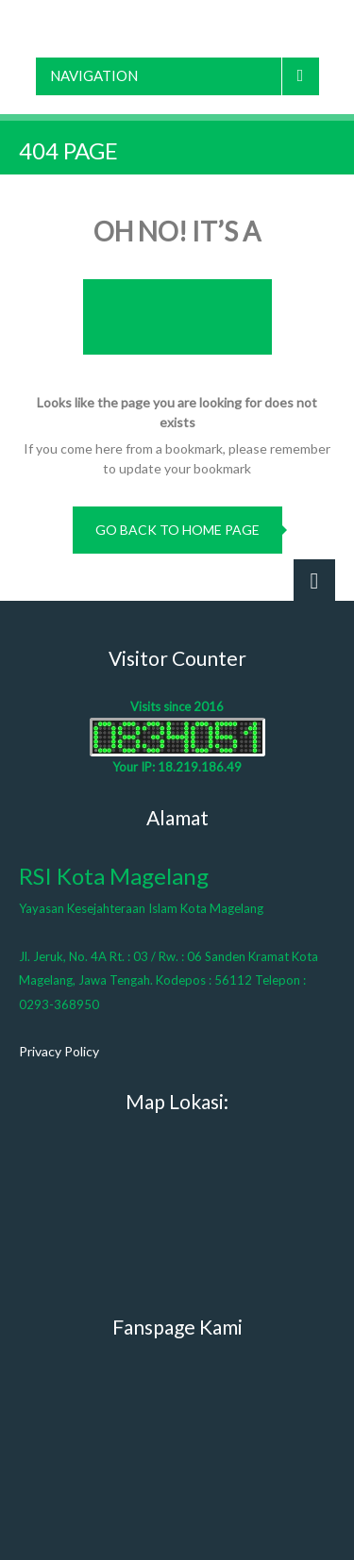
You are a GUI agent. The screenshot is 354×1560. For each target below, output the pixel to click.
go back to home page (177, 530)
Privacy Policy (59, 1051)
